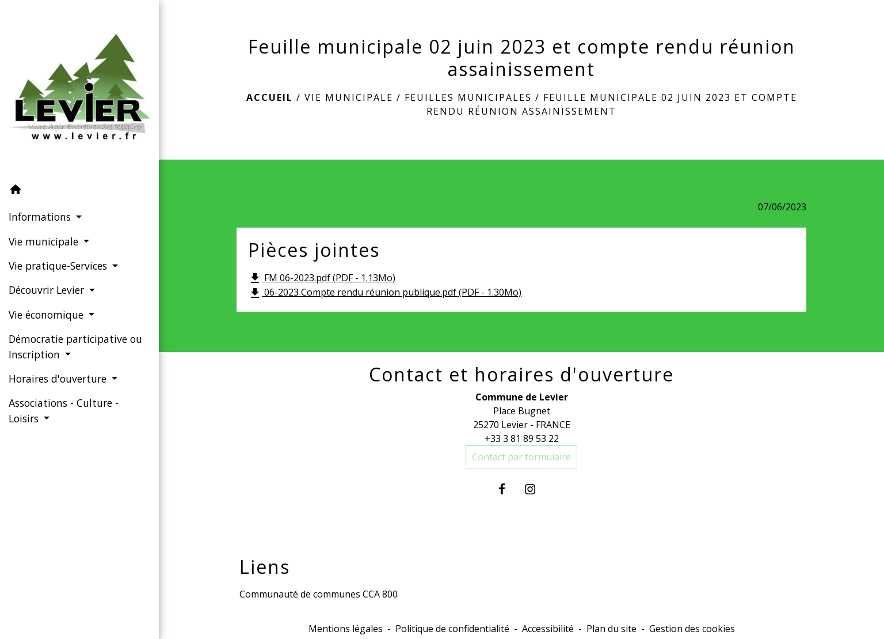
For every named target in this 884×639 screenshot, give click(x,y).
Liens (264, 567)
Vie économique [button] (47, 315)
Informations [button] (41, 217)
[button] (79, 191)
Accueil (269, 97)
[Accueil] (79, 89)
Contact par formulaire (521, 457)
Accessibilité (548, 628)
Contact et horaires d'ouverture (521, 374)
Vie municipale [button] (45, 241)
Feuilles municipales (468, 97)
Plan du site (611, 628)
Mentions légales (345, 628)
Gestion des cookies (692, 628)
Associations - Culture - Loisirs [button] (64, 410)
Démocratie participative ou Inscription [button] (75, 346)
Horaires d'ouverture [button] (59, 378)
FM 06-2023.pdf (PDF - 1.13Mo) (321, 278)
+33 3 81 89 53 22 (522, 438)
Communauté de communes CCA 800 (318, 594)
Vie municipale (348, 97)
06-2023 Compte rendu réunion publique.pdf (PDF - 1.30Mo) (384, 293)
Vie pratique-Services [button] (59, 266)
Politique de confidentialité (452, 628)
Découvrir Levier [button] (48, 290)
